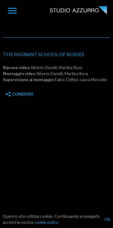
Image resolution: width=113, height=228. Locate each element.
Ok (107, 219)
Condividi (19, 94)
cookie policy (46, 222)
